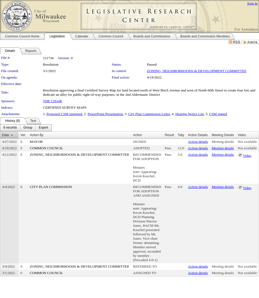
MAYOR (36, 142)
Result (169, 135)
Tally (181, 135)
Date (5, 135)
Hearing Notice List (189, 114)
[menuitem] (10, 128)
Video (247, 156)
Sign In (252, 3)
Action (137, 135)
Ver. (23, 135)
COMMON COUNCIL (46, 148)
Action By (37, 135)
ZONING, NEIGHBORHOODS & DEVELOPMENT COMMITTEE (196, 71)
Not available (247, 142)
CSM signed (218, 114)
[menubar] (26, 127)
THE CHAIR (52, 101)
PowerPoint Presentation (105, 114)
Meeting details (223, 142)
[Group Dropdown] (27, 128)
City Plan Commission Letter (149, 114)
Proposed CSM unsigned (64, 114)
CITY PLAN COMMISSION (51, 187)
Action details (198, 142)
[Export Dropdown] (43, 128)
